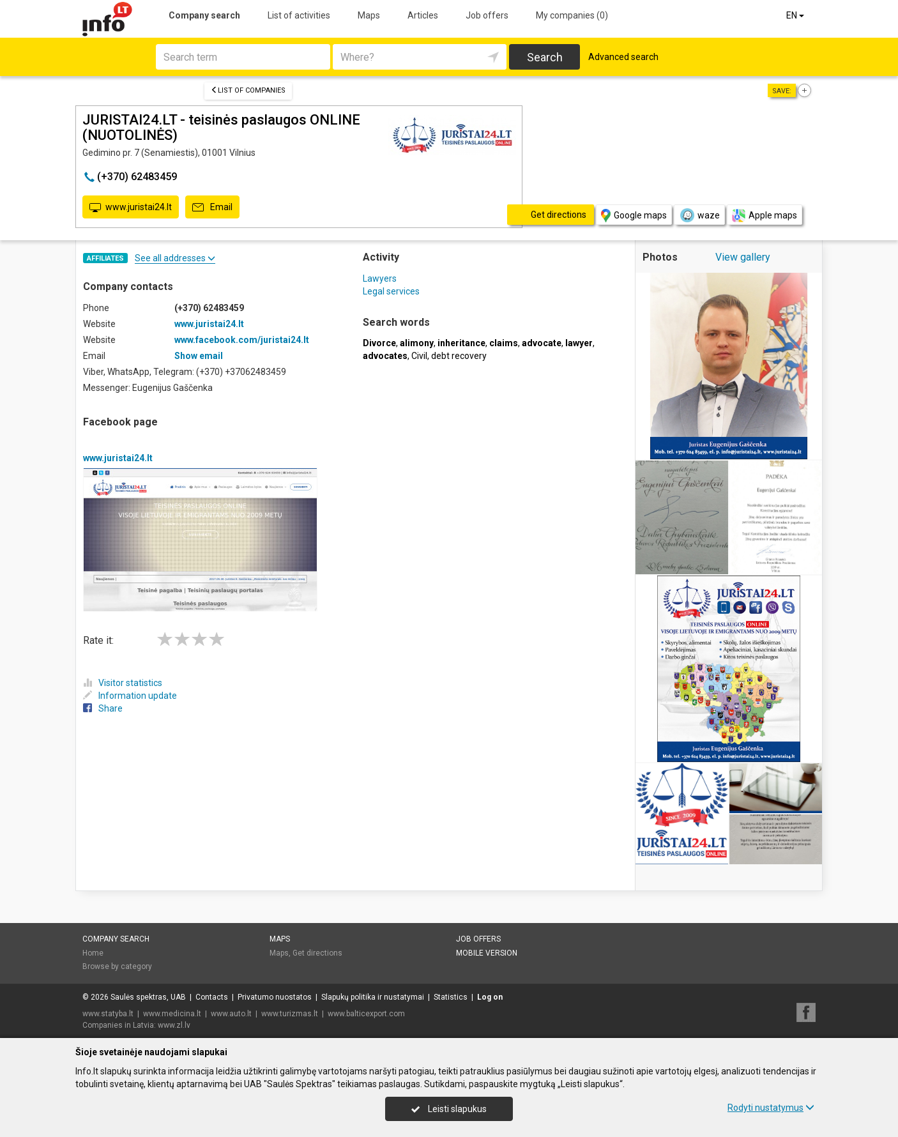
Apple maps (764, 215)
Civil (419, 356)
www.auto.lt (231, 1013)
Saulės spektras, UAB (148, 997)
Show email (198, 356)
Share (103, 708)
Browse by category (117, 966)
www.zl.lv (174, 1025)
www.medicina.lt (172, 1013)
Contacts (211, 997)
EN (796, 15)
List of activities (299, 15)
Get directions (317, 953)
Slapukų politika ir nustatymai (372, 997)
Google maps (634, 215)
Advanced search (623, 57)
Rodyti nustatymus (770, 1108)
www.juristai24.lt (130, 207)
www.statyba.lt (107, 1013)
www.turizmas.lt (289, 1013)
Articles (422, 15)
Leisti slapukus (449, 1109)
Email (212, 207)
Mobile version (486, 953)
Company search (204, 15)
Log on (490, 997)
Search (545, 57)
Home (92, 953)
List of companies (248, 90)
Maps (369, 15)
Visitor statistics (122, 683)
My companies (572, 15)
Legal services (391, 291)
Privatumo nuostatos (275, 997)
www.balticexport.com (366, 1013)
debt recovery (459, 356)
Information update (130, 696)
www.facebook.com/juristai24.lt (241, 340)
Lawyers (380, 278)
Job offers (487, 15)
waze (699, 215)
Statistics (451, 997)
